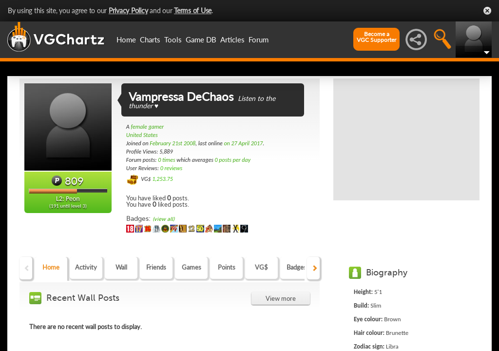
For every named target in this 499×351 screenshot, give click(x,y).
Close (487, 11)
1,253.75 (162, 179)
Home (126, 39)
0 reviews (171, 168)
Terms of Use (192, 10)
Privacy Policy (128, 10)
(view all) (163, 219)
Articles (232, 39)
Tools (173, 39)
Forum (259, 39)
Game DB (201, 39)
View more (281, 298)
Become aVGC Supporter (376, 37)
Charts (150, 39)
